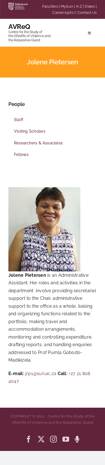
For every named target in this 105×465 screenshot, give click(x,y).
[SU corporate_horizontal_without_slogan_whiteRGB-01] (18, 5)
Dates (90, 6)
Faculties (50, 6)
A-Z (79, 6)
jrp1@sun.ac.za (40, 373)
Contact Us (87, 12)
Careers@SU (63, 12)
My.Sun (67, 6)
